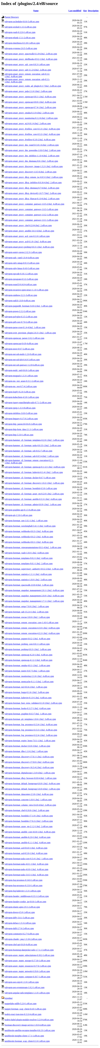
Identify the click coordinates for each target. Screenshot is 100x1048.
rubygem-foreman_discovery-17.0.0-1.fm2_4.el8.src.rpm (29, 762)
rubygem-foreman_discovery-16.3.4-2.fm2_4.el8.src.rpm (29, 767)
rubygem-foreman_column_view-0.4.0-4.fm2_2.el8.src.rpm (30, 805)
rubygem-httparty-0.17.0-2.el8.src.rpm (21, 418)
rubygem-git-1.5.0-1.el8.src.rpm (18, 515)
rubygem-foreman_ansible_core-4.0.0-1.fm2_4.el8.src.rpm (30, 832)
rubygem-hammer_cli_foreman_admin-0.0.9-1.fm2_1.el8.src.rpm (33, 504)
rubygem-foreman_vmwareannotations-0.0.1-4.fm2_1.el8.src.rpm (33, 547)
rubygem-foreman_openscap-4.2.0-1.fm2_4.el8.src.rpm (28, 655)
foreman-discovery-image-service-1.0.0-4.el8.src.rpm (28, 1025)
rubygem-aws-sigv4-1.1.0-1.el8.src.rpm (22, 982)
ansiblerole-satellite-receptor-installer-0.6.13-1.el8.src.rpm (30, 1030)
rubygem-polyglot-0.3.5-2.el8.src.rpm (21, 317)
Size (85, 11)
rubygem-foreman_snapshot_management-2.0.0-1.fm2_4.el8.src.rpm (34, 596)
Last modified (74, 11)
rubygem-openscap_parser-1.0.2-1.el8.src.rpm (24, 338)
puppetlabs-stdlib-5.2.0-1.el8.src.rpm (20, 1003)
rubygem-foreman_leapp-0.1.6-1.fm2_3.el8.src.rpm (27, 692)
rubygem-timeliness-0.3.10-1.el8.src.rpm (22, 43)
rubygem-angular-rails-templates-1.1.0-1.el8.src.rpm (27, 993)
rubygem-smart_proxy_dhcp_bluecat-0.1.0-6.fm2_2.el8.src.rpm (32, 198)
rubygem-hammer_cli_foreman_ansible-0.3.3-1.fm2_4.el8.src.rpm (33, 499)
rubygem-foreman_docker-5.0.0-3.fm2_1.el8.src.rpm (27, 746)
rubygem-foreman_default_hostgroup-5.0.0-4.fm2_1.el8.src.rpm (32, 789)
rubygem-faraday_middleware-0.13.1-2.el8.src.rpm (27, 896)
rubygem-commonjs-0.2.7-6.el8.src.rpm (22, 934)
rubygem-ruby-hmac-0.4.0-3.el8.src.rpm (22, 268)
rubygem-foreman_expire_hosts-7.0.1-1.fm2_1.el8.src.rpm (30, 740)
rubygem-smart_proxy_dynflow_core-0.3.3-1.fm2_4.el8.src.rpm (32, 129)
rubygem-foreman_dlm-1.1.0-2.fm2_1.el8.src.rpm (26, 751)
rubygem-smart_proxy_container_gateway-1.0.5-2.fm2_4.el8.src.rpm (34, 204)
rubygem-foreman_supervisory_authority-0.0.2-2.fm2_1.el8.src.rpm (34, 569)
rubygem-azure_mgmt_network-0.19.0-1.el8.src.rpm (27, 971)
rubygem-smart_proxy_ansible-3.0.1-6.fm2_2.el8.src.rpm (29, 231)
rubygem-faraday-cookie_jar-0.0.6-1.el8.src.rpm (25, 901)
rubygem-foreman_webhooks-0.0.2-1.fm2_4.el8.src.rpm (29, 537)
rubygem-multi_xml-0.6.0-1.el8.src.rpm (22, 370)
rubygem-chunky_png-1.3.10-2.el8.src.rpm (23, 939)
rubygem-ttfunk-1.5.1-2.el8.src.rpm (20, 37)
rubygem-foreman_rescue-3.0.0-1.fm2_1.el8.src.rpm (27, 617)
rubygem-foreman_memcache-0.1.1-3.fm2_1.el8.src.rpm (29, 681)
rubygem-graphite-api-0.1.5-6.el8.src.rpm (22, 510)
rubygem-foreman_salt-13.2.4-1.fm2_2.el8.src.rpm (26, 612)
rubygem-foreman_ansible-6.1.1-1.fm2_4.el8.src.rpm (27, 842)
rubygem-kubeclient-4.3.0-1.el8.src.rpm (22, 397)
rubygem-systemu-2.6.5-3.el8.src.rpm (21, 48)
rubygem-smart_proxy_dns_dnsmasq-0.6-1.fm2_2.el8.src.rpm (31, 161)
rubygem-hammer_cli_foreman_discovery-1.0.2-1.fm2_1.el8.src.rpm (34, 483)
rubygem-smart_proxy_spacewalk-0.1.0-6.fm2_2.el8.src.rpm (31, 54)
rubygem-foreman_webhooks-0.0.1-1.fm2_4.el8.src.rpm (29, 542)
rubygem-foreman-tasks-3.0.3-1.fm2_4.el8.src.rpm (26, 875)
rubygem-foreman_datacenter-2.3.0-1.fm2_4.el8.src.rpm (29, 794)
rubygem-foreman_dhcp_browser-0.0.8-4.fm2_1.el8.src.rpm (30, 778)
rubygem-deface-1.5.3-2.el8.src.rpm (20, 923)
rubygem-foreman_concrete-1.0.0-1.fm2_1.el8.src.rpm (28, 799)
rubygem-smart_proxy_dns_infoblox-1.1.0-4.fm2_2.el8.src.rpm (32, 156)
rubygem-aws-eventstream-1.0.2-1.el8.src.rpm (24, 987)
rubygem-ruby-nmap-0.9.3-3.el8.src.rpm (22, 263)
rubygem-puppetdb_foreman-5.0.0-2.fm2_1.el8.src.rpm (28, 306)
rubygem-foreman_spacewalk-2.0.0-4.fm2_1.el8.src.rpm (29, 585)
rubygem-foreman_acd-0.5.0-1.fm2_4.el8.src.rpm (26, 853)
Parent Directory (12, 17)
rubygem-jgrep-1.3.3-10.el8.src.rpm (20, 408)
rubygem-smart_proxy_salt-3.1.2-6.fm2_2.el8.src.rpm (28, 70)
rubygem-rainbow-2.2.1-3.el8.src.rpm (21, 295)
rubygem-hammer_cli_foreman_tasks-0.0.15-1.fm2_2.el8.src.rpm (33, 445)
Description (93, 11)
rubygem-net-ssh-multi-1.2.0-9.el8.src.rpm (23, 354)
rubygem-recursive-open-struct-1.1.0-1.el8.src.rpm (26, 290)
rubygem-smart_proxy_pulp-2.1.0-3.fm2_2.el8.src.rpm (28, 91)
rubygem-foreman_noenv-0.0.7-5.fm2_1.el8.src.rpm (27, 671)
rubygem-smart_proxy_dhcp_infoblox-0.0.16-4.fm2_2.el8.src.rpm (33, 182)
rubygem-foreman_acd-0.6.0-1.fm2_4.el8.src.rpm (26, 848)
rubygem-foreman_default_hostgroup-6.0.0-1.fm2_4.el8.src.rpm (32, 783)
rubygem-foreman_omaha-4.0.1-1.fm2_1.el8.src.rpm (27, 665)
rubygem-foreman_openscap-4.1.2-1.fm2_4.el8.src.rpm (28, 660)
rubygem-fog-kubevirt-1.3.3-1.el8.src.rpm (23, 891)
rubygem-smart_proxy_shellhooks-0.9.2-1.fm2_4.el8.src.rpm (31, 59)
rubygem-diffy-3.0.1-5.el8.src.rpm (19, 918)
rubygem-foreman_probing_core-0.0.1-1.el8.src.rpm (27, 644)
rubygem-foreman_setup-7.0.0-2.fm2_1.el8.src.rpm (27, 606)
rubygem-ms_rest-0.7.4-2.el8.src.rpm (21, 386)
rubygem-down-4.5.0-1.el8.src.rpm (20, 912)
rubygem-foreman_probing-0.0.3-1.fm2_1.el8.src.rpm (28, 649)
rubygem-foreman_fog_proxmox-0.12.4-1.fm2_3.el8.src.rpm (31, 735)
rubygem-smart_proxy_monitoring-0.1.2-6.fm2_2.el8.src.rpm (31, 118)
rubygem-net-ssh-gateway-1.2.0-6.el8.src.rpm (24, 365)
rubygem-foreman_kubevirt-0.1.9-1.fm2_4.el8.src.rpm (28, 698)
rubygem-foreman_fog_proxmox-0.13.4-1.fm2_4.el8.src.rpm (31, 724)
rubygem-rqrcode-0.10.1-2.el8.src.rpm (21, 274)
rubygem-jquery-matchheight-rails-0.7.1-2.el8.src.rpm (28, 402)
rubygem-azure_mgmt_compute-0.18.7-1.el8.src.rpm (27, 977)
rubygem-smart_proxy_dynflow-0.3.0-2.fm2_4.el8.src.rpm (30, 139)
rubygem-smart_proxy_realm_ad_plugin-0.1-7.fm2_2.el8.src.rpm (33, 86)
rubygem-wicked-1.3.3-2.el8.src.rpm (20, 27)
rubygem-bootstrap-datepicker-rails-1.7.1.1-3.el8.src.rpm (29, 950)
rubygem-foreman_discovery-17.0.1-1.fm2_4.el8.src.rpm (29, 757)
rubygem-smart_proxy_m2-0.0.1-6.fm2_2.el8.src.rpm (28, 123)
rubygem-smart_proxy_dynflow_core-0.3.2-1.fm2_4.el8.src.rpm (32, 134)
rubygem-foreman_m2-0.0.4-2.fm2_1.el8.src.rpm (26, 687)
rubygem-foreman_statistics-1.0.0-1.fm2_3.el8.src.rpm (28, 579)
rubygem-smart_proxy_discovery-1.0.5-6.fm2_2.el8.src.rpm (30, 172)
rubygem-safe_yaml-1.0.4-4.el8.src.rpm (22, 257)
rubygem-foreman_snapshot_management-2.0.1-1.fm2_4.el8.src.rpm (34, 590)
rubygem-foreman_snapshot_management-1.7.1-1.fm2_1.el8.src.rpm (34, 601)
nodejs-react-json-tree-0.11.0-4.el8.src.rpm (23, 1014)
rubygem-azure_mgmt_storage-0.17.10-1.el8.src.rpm (27, 960)
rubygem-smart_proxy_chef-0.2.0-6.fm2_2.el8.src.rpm (28, 225)
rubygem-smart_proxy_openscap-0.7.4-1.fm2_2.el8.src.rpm (30, 107)
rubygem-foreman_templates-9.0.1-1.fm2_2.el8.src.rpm (29, 563)
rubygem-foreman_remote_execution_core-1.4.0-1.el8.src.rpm (31, 622)
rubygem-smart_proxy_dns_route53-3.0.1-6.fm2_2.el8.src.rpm (32, 145)
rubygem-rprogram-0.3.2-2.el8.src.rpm (21, 279)
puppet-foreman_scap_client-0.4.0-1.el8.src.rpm (25, 1009)
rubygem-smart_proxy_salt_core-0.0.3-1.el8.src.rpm (27, 64)
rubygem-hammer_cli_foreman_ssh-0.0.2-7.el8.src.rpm (28, 451)
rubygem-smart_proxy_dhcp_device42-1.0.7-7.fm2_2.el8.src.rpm (33, 193)
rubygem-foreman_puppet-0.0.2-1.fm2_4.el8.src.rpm (27, 638)
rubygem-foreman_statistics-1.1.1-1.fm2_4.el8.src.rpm (28, 574)
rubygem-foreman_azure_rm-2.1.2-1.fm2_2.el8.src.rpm (28, 826)
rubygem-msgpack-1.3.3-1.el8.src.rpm (21, 376)
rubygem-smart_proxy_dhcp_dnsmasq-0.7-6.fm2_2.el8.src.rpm (32, 188)
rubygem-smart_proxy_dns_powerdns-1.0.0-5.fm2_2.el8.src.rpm (32, 150)
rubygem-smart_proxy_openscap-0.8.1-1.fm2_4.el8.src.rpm (30, 97)
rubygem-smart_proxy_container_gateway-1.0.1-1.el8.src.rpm (31, 220)
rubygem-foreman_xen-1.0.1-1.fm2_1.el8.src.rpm (26, 520)
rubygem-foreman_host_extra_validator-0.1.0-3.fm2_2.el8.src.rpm (33, 703)
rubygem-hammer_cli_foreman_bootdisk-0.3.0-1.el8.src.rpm (31, 488)
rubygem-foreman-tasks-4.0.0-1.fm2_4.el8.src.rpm (26, 869)
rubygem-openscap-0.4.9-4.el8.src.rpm (21, 343)
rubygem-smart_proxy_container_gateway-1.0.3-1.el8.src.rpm (31, 209)
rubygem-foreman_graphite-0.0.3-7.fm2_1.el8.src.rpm (28, 714)
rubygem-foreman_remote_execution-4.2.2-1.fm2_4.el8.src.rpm (32, 633)
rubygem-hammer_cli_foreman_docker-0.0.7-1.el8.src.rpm (30, 478)
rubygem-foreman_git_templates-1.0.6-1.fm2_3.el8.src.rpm (30, 719)
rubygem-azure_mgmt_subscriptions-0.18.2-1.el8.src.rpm (29, 955)
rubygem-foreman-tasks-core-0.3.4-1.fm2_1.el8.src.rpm (29, 859)
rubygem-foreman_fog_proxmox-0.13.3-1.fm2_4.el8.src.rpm (31, 730)
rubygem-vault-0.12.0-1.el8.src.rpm (20, 32)
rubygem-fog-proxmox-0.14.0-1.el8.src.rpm (23, 880)
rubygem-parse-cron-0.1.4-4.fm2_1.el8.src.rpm (25, 327)
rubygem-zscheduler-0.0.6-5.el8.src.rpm (22, 21)
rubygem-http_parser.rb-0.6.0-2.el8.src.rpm (23, 424)
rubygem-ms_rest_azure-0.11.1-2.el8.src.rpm (24, 381)
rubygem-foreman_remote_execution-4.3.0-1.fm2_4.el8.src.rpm (32, 628)
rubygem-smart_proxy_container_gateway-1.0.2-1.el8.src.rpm (31, 215)
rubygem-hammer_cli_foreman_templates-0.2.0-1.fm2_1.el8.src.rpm (34, 440)
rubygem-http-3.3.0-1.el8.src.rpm (19, 435)
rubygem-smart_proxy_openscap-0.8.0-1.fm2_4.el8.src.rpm (30, 102)
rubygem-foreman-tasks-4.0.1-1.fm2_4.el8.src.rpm (26, 864)
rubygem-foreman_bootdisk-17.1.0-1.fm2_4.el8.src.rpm (29, 816)
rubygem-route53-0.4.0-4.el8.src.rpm (21, 284)
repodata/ (9, 998)
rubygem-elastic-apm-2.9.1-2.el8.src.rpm (22, 907)
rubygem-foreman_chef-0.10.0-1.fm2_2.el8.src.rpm (27, 810)
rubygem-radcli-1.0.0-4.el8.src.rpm (20, 300)
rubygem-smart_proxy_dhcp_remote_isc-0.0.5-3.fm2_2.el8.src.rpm (34, 177)
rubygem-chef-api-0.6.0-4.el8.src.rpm (21, 944)
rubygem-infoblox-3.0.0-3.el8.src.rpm (21, 413)
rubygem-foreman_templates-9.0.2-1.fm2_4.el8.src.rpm (29, 558)
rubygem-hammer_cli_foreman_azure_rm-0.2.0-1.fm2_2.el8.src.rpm (34, 494)
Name (36, 11)
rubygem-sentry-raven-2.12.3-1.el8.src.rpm (23, 252)
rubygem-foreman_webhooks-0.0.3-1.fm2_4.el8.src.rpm (29, 531)
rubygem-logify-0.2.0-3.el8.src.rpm (20, 392)
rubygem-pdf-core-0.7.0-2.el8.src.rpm (21, 322)
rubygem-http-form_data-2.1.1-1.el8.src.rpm (24, 429)
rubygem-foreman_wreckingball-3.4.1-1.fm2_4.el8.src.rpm (30, 526)
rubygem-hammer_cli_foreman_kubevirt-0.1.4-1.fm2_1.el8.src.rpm (34, 472)
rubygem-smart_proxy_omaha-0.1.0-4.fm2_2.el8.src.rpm (29, 113)
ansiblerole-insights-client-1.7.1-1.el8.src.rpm (24, 1036)
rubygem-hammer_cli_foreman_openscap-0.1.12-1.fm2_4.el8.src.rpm (35, 467)
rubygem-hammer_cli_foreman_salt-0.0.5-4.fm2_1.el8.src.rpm (32, 456)
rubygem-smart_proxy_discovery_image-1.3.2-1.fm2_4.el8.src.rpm (34, 166)
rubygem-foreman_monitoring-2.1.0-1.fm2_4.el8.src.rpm (29, 676)
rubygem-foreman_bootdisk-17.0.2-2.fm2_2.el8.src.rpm (29, 821)
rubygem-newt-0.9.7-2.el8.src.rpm (19, 349)
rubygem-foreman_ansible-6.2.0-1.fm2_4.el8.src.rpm (27, 837)
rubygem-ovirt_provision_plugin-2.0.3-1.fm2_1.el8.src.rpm (30, 333)
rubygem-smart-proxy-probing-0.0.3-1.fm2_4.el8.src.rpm (29, 247)
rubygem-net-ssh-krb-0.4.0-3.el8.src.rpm (22, 359)
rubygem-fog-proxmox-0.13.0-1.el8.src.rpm (23, 885)
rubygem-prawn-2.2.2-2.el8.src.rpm (20, 311)
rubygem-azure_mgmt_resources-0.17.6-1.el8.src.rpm (28, 966)
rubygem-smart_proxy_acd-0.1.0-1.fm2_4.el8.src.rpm (28, 241)
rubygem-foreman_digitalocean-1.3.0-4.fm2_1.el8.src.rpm (30, 773)
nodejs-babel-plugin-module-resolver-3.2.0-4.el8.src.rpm (29, 1019)
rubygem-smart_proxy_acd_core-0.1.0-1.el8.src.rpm (27, 236)
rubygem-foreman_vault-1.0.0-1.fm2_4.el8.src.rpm (27, 553)
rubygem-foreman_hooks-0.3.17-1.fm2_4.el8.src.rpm (28, 708)
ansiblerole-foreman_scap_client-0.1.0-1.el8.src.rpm (27, 1041)
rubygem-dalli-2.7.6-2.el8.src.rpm (19, 928)
